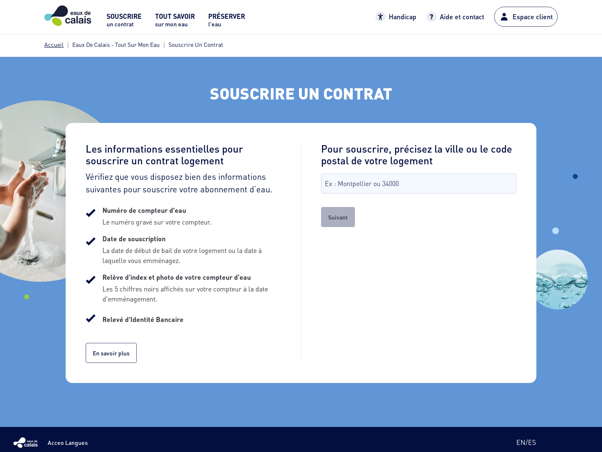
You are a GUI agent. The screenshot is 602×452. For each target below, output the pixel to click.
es (532, 442)
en (520, 442)
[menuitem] (124, 22)
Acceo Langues (68, 442)
